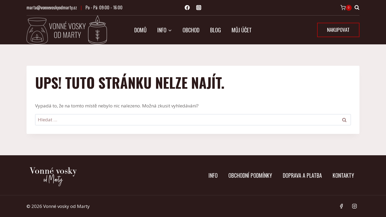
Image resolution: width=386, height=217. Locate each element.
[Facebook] (187, 8)
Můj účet (242, 30)
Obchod (191, 30)
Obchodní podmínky (250, 175)
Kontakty (343, 175)
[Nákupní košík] (346, 8)
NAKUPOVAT (338, 29)
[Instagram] (199, 8)
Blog (215, 30)
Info (213, 175)
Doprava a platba (302, 175)
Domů (140, 30)
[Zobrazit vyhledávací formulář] (356, 7)
